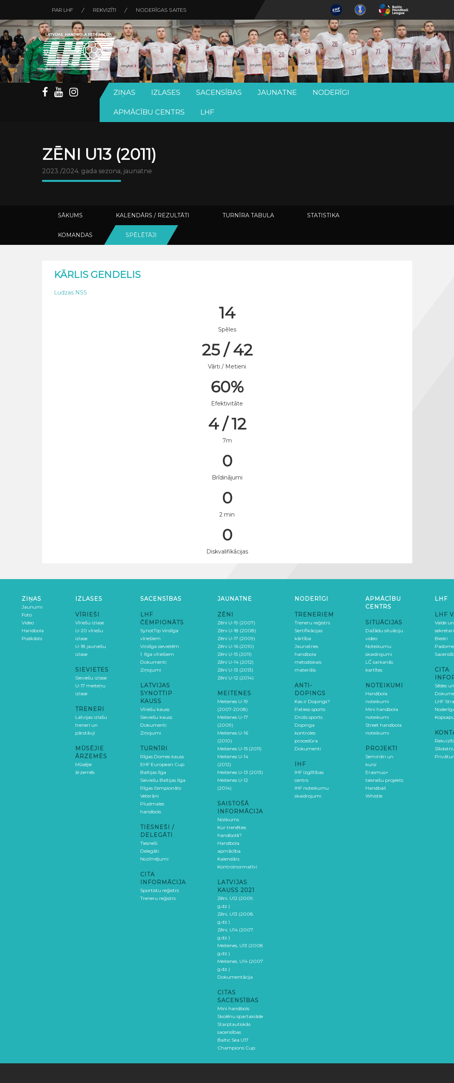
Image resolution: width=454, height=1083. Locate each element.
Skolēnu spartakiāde (240, 1016)
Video (28, 623)
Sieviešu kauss (156, 717)
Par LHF (62, 10)
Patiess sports (310, 709)
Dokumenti (153, 662)
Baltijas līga (153, 772)
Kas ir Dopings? (312, 701)
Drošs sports (308, 717)
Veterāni (149, 796)
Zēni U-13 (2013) (235, 670)
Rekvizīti (104, 10)
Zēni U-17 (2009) (236, 638)
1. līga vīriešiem (157, 654)
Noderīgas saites (161, 10)
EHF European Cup (162, 764)
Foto (27, 615)
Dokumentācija (235, 977)
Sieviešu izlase (91, 678)
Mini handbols (233, 1008)
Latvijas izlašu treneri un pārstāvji (91, 725)
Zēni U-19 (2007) (236, 623)
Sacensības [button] (219, 92)
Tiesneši (149, 843)
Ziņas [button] (124, 92)
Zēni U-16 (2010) (235, 646)
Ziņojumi (150, 670)
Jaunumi (32, 607)
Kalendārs (228, 859)
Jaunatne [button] (277, 92)
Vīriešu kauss (154, 709)
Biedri (441, 638)
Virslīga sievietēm (159, 646)
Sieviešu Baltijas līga (162, 780)
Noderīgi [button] (331, 92)
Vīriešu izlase (89, 623)
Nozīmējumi (154, 859)
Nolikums (228, 819)
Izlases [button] (165, 92)
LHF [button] (207, 112)
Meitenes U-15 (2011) (239, 749)
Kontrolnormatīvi (237, 867)
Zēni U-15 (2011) (234, 654)
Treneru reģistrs (158, 898)
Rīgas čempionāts (160, 788)
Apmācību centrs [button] (149, 112)
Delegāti (149, 851)
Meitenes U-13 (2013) (240, 772)
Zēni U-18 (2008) (236, 630)
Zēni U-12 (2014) (235, 678)
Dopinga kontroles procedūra (306, 733)
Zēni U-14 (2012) (235, 662)
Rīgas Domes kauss (162, 756)
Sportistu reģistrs (159, 890)
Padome (444, 646)
